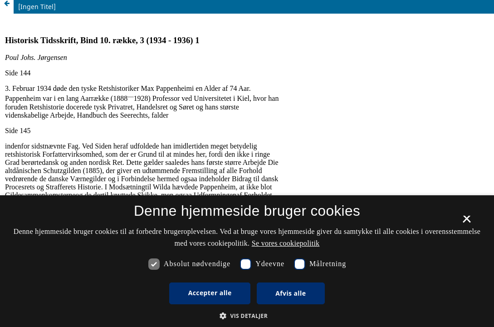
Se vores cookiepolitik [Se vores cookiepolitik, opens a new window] (286, 243)
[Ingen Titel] (37, 6)
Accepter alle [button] (210, 292)
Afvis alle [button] (290, 293)
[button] (247, 316)
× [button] (466, 222)
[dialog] (247, 261)
